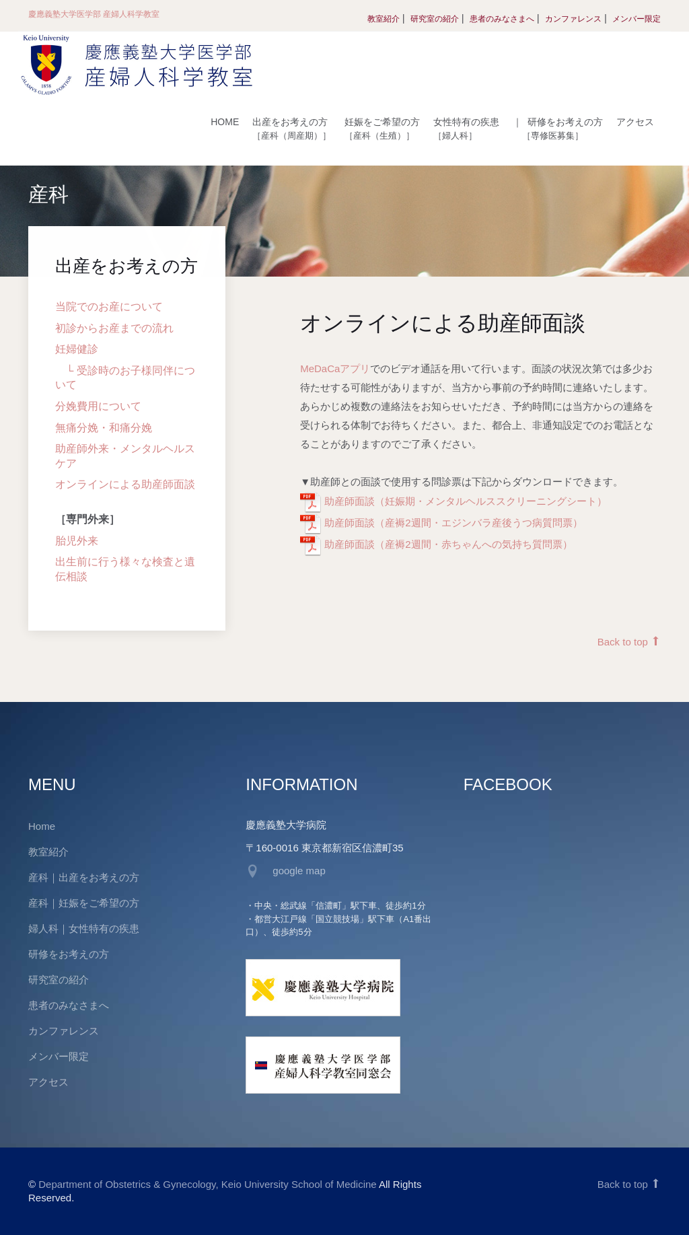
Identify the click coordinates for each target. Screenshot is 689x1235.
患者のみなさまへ (502, 19)
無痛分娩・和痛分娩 (103, 427)
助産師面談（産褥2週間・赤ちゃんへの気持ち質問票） (447, 545)
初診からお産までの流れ (114, 328)
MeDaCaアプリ (335, 369)
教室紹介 (383, 19)
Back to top (629, 642)
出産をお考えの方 (291, 128)
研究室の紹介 (434, 19)
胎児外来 (76, 540)
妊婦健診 (76, 349)
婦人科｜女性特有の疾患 (83, 928)
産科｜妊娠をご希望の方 (83, 903)
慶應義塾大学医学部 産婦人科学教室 (93, 14)
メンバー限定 (636, 19)
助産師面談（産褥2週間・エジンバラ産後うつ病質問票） (452, 523)
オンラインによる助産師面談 (125, 485)
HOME (225, 121)
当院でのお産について (109, 307)
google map (299, 870)
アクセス (635, 121)
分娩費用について (98, 407)
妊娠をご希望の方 (382, 128)
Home (41, 826)
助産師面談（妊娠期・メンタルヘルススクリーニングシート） (464, 501)
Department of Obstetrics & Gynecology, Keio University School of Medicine (207, 1184)
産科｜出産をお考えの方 (83, 877)
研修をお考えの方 (558, 128)
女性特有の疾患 (466, 128)
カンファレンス (573, 19)
